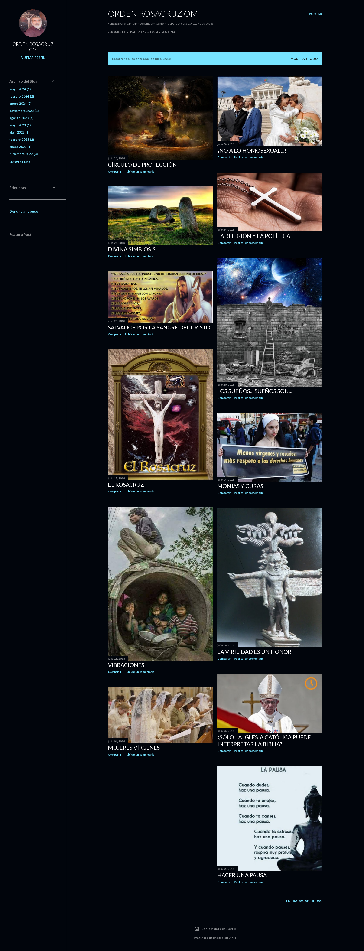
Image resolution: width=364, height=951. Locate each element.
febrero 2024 (21, 96)
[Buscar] (315, 14)
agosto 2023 (21, 118)
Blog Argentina (159, 32)
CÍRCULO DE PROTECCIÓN (142, 164)
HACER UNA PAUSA (242, 875)
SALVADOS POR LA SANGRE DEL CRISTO (159, 327)
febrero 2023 (21, 139)
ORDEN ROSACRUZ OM (33, 46)
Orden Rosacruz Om (153, 13)
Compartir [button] (114, 171)
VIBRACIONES (126, 664)
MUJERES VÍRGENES (134, 747)
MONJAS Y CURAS (240, 485)
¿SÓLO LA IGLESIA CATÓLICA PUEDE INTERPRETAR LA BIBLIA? (264, 740)
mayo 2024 (20, 89)
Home (113, 32)
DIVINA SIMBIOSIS (132, 249)
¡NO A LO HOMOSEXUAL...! (251, 150)
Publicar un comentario (139, 171)
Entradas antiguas (304, 901)
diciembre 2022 (23, 154)
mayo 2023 (20, 125)
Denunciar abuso (23, 211)
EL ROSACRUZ (131, 32)
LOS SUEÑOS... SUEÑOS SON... (254, 391)
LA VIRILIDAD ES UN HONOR (254, 651)
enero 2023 (20, 147)
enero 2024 (20, 103)
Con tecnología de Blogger (215, 929)
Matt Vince (229, 937)
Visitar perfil (33, 57)
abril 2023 (19, 132)
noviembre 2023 (24, 111)
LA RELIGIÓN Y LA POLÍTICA (253, 235)
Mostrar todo (304, 59)
